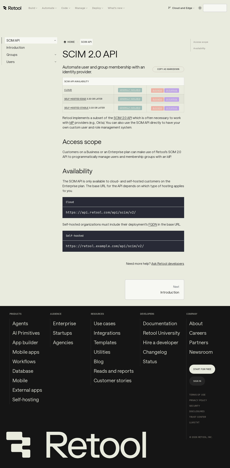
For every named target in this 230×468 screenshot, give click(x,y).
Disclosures (196, 411)
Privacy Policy (198, 400)
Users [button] (11, 62)
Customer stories (113, 380)
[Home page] (69, 42)
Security (194, 406)
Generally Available (130, 90)
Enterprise (171, 90)
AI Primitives (26, 333)
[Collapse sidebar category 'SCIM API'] (55, 40)
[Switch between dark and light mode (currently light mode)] (200, 8)
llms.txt (194, 422)
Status (150, 361)
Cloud (68, 90)
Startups (62, 333)
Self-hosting (25, 399)
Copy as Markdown (168, 69)
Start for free (202, 369)
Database (22, 371)
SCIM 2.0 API (123, 118)
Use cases (104, 323)
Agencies (63, 342)
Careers (197, 333)
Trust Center (197, 417)
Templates (105, 342)
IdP (71, 122)
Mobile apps (25, 352)
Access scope (200, 42)
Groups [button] (12, 54)
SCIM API (13, 40)
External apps (27, 390)
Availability (199, 48)
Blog (99, 361)
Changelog (155, 352)
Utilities (102, 352)
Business (157, 90)
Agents (20, 323)
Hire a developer (160, 342)
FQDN (153, 224)
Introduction (16, 47)
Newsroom (201, 352)
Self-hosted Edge (75, 98)
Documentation (160, 323)
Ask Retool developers (167, 263)
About (196, 323)
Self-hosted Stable (76, 107)
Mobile (19, 380)
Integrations (107, 333)
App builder (25, 342)
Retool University (161, 333)
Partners (198, 342)
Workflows (24, 361)
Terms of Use (197, 395)
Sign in (197, 381)
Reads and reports (114, 371)
